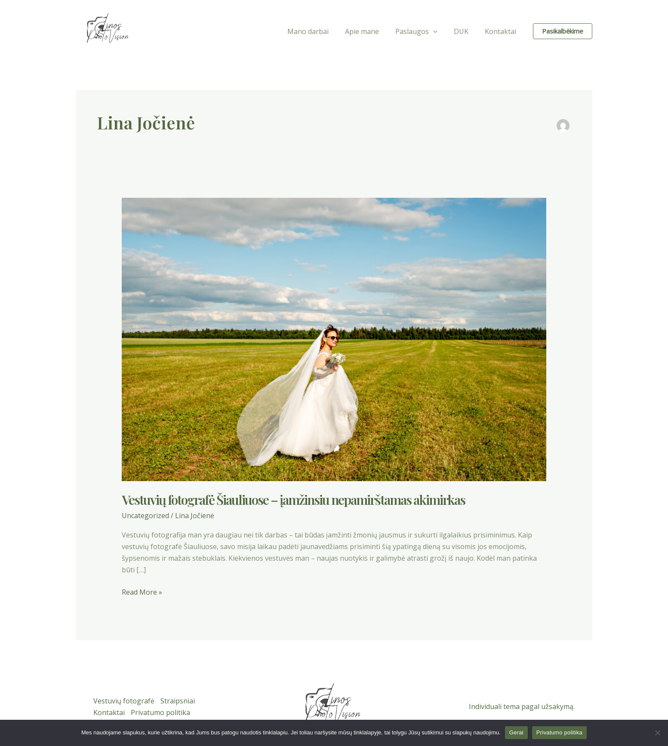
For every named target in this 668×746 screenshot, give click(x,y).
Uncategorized (145, 515)
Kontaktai (501, 31)
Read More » (142, 592)
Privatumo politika (161, 712)
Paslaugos (423, 31)
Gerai (516, 732)
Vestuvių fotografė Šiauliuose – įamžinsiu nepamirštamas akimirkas (293, 499)
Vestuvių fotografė (123, 700)
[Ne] (657, 732)
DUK (465, 31)
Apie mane (371, 31)
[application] (439, 31)
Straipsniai (178, 700)
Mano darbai (319, 31)
